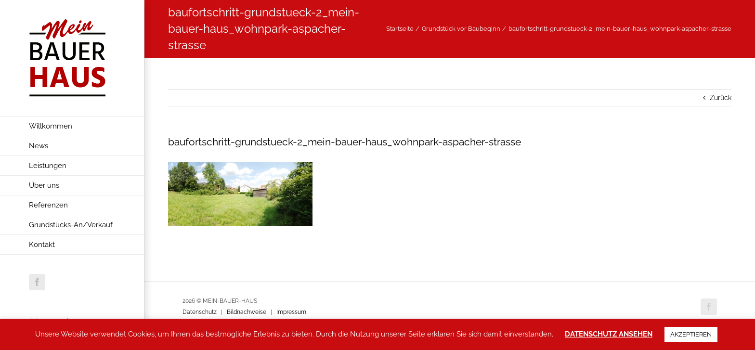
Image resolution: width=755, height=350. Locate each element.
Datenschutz (199, 312)
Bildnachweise (246, 312)
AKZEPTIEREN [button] (691, 334)
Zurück (720, 98)
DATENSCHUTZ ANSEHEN (608, 334)
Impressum (291, 312)
